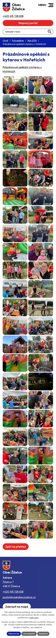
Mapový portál (28, 23)
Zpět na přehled (15, 546)
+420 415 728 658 (13, 591)
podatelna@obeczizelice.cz (19, 597)
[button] (50, 5)
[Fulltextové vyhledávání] (28, 32)
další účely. (34, 618)
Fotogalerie (18, 40)
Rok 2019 (32, 40)
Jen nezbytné (29, 634)
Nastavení (43, 634)
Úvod (5, 40)
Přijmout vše (14, 634)
